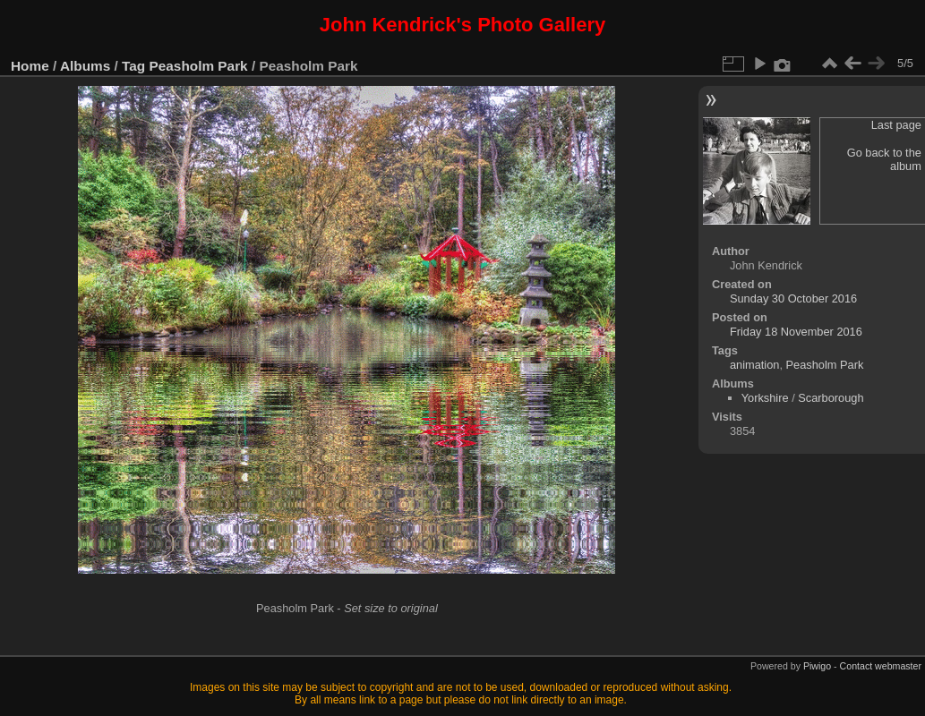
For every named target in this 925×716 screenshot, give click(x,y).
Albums (85, 65)
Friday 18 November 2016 (796, 331)
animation (755, 364)
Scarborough (830, 398)
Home (30, 65)
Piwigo (817, 666)
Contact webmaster (880, 666)
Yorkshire (765, 398)
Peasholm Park (199, 65)
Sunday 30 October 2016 (793, 298)
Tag (133, 65)
